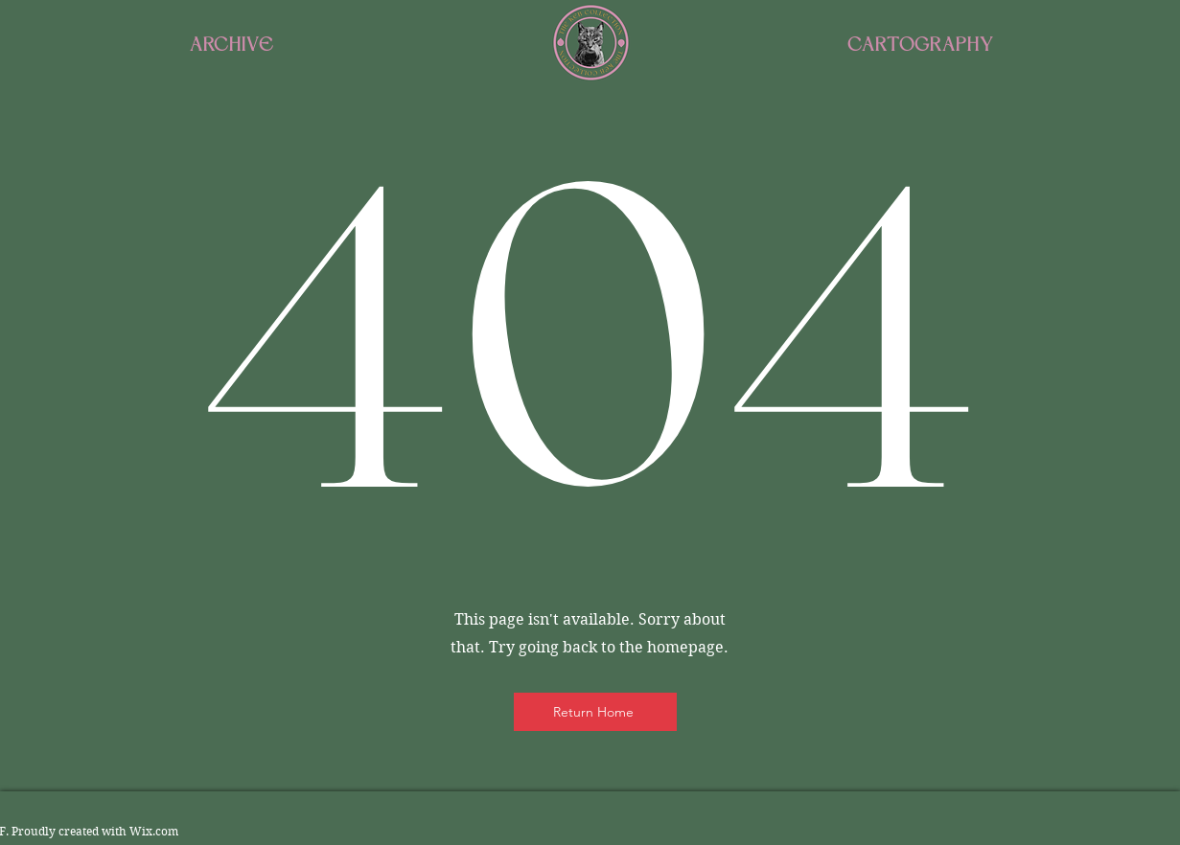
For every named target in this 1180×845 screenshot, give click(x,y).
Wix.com (153, 831)
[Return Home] (595, 712)
